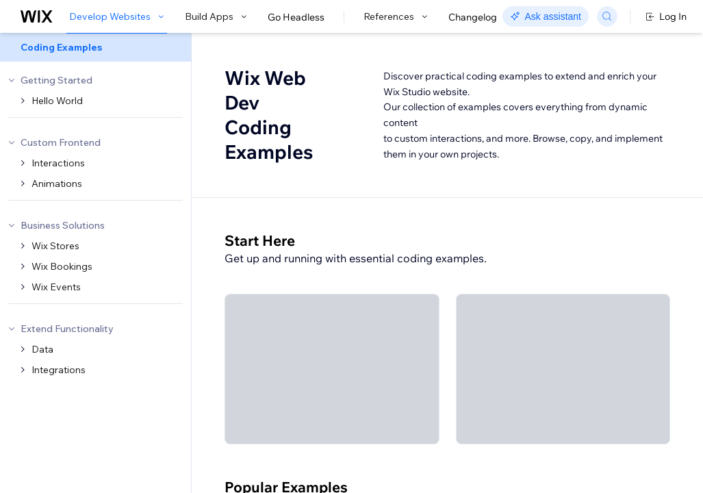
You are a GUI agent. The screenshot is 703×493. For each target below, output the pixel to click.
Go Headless (296, 17)
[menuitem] (95, 47)
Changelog (472, 17)
